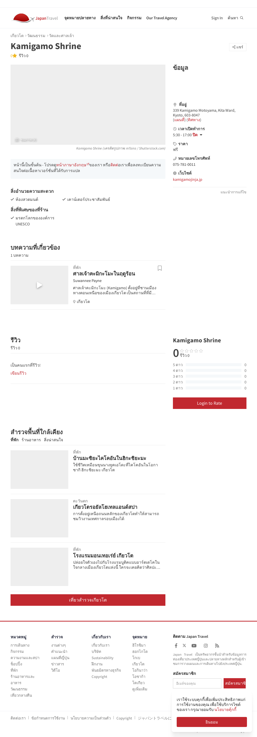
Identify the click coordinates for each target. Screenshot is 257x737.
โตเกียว (138, 682)
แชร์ (237, 47)
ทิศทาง (194, 119)
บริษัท (96, 651)
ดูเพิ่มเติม (139, 689)
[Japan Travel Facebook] (176, 646)
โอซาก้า (138, 676)
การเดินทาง (20, 645)
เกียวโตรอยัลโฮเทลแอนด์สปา (105, 507)
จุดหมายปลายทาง (80, 17)
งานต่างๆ (58, 645)
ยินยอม (212, 721)
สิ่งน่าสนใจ (53, 439)
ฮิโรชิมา (139, 645)
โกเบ (136, 657)
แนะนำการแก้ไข (233, 192)
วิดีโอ (55, 670)
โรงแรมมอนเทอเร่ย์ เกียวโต (103, 555)
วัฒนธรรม (36, 35)
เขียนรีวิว (18, 373)
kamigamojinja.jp (187, 179)
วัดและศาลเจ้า (61, 35)
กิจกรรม (134, 17)
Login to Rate (209, 403)
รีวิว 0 (23, 55)
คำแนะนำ (59, 651)
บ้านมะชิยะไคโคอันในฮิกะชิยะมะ (109, 458)
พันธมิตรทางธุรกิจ (106, 670)
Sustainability (102, 657)
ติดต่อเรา (18, 718)
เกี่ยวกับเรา (100, 645)
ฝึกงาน (97, 664)
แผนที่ (179, 119)
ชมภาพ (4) (25, 140)
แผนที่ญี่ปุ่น (60, 657)
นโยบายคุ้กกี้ (225, 709)
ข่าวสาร (57, 664)
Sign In (217, 17)
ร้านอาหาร (31, 439)
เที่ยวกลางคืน (21, 695)
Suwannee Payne (87, 280)
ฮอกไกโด (140, 651)
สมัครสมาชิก (184, 673)
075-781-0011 (184, 164)
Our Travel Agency (161, 17)
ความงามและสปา (25, 657)
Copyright (99, 676)
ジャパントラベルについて (160, 718)
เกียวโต (17, 35)
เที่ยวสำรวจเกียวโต (88, 600)
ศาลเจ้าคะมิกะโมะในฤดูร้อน (104, 273)
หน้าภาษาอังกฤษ (71, 164)
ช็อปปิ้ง (16, 664)
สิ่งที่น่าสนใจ (111, 17)
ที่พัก (15, 439)
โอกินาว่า (139, 670)
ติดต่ (114, 164)
